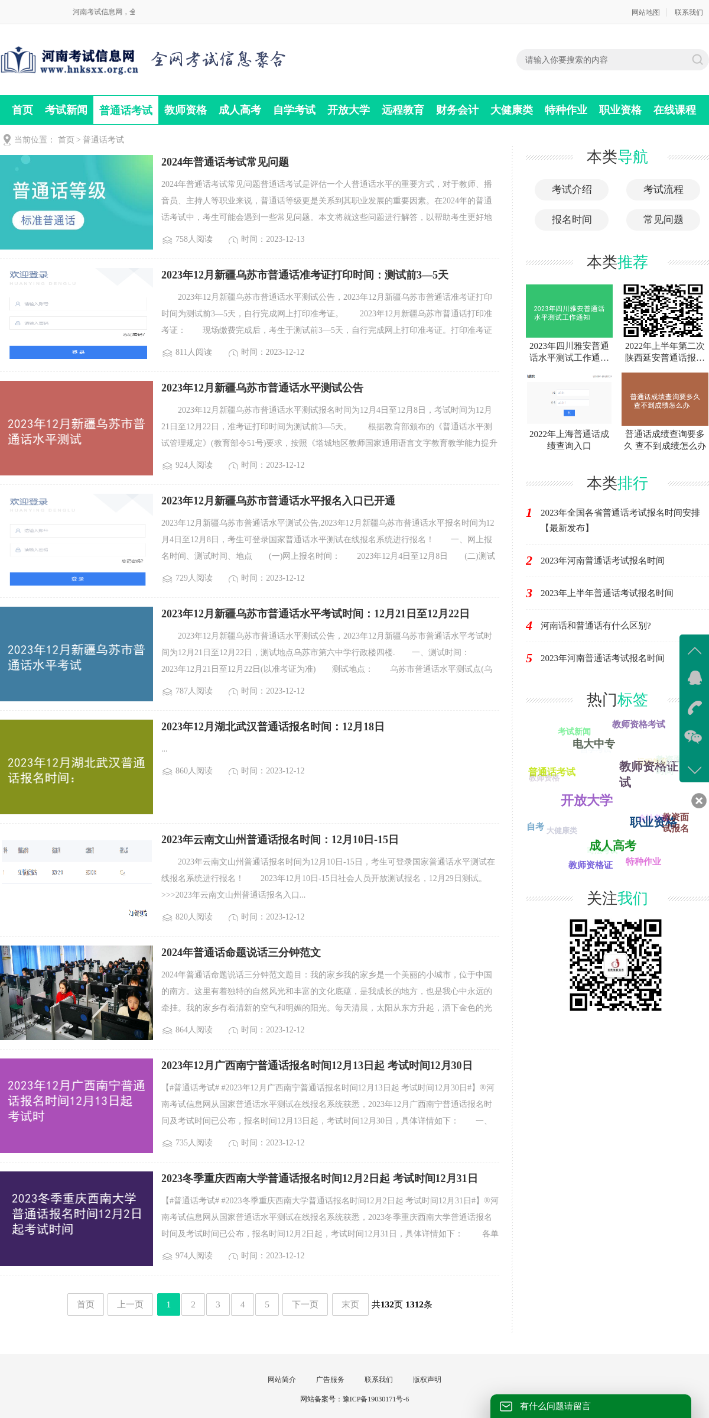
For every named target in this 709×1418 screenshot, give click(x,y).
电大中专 (595, 743)
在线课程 (674, 110)
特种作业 (566, 110)
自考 (535, 826)
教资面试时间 (674, 765)
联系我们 (689, 12)
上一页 (130, 1304)
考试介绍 (572, 189)
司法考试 (601, 851)
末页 (350, 1304)
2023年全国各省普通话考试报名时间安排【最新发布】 (620, 520)
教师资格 (185, 110)
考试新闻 (66, 110)
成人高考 (240, 110)
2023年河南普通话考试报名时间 (603, 560)
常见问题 (663, 219)
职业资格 (620, 110)
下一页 (305, 1304)
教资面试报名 (675, 822)
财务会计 (457, 110)
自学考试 (294, 110)
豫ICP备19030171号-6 (376, 1399)
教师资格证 (590, 865)
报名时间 (572, 219)
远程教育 (403, 110)
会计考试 (652, 819)
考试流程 (663, 189)
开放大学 (348, 110)
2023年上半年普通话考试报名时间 (607, 593)
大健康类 (511, 110)
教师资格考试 (638, 724)
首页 (22, 110)
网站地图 (646, 12)
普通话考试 (125, 110)
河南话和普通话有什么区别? (596, 625)
